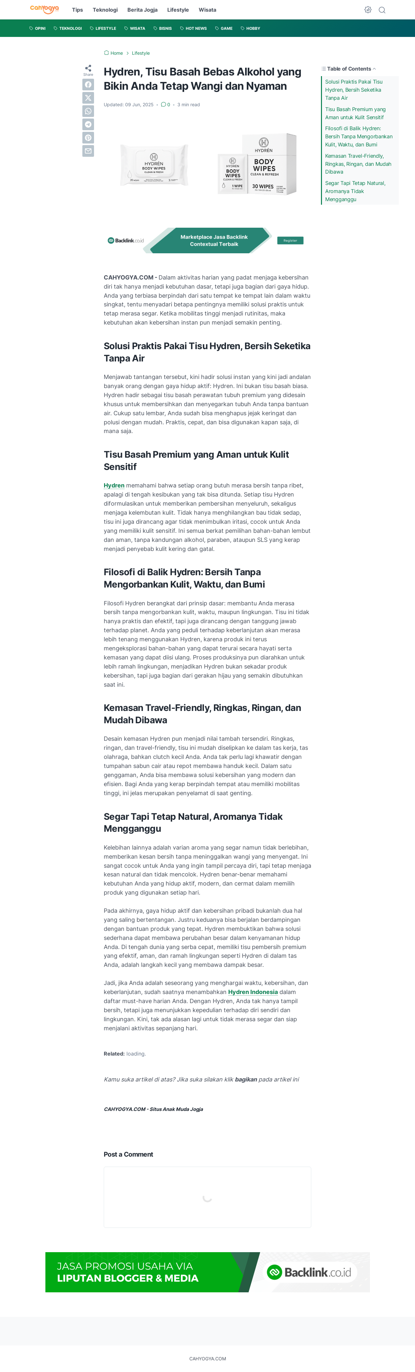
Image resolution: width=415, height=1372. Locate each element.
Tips (77, 9)
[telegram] (88, 124)
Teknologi (105, 9)
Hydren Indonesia (253, 992)
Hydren (114, 485)
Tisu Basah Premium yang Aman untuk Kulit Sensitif (355, 113)
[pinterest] (88, 137)
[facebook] (88, 84)
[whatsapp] (88, 111)
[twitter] (88, 98)
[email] (88, 151)
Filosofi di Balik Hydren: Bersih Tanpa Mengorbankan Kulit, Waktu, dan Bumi (359, 136)
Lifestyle (178, 9)
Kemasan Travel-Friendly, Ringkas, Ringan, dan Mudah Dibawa (358, 164)
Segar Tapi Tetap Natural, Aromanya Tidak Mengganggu (355, 191)
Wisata (207, 9)
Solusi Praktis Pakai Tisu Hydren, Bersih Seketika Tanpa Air (354, 89)
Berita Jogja (142, 9)
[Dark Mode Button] (368, 10)
